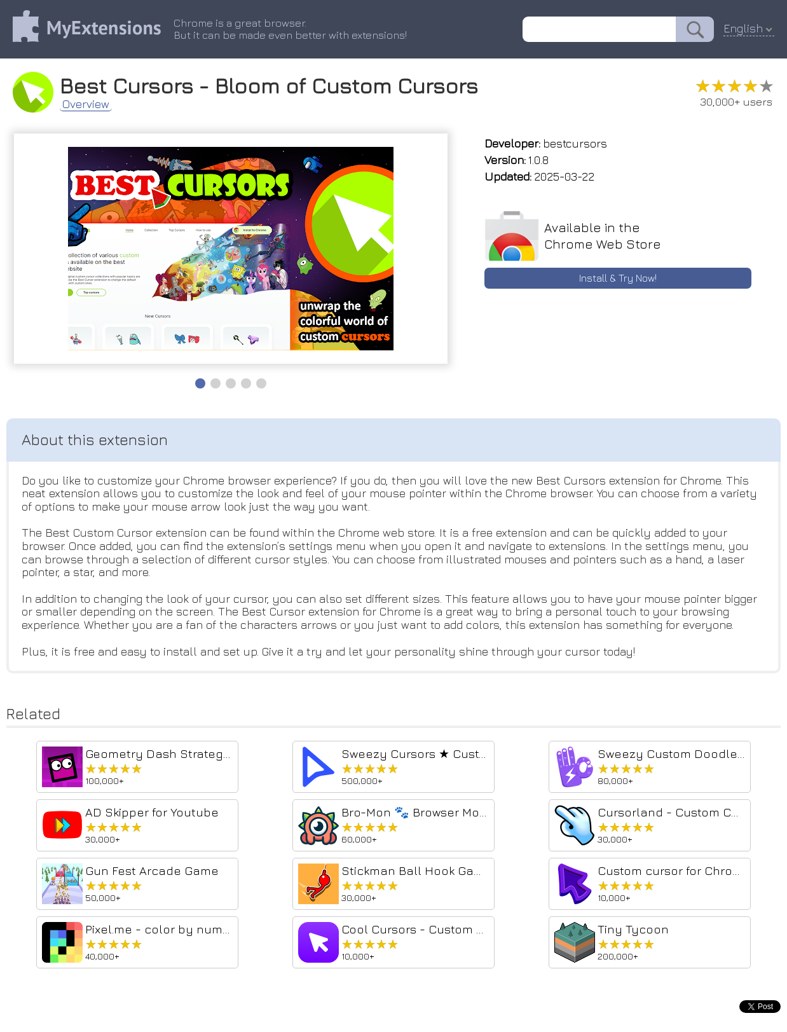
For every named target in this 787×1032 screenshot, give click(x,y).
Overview (85, 104)
